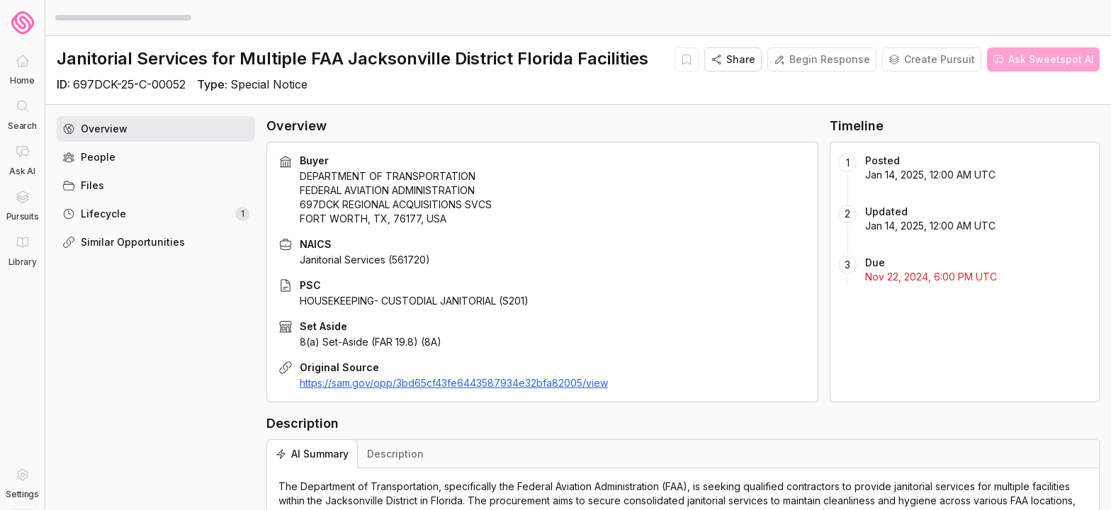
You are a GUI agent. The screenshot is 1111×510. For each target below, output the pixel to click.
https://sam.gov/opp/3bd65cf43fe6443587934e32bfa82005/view (454, 383)
